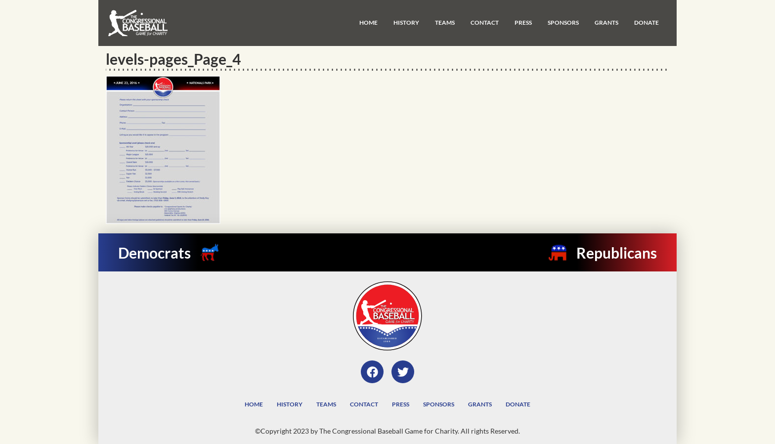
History (406, 22)
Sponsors (563, 22)
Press (523, 22)
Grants (606, 22)
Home (368, 22)
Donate (646, 22)
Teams (445, 22)
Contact (485, 22)
